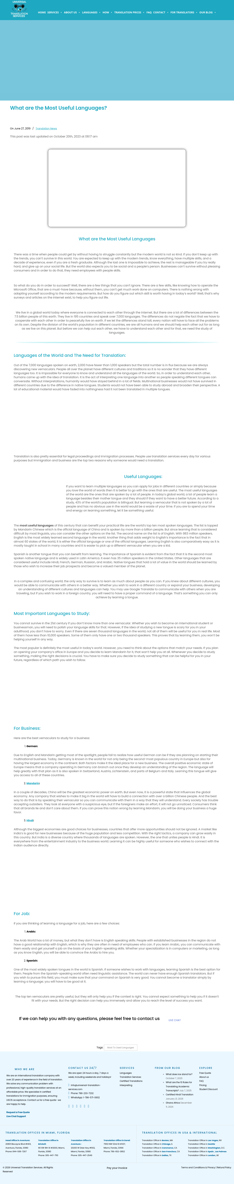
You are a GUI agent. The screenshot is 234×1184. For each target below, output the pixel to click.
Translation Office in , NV (205, 1140)
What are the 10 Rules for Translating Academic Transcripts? (179, 1086)
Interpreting (126, 1085)
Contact (161, 12)
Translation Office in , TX (156, 1155)
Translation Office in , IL (157, 1144)
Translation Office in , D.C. (206, 1147)
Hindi (30, 820)
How (108, 12)
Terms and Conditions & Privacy (198, 1167)
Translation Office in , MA (157, 1140)
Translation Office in (201, 1144)
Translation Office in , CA (159, 1147)
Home (42, 12)
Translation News (46, 128)
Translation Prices (129, 12)
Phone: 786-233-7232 (80, 1093)
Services (54, 12)
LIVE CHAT (175, 1020)
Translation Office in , (207, 1151)
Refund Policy (224, 1167)
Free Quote (205, 1073)
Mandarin (33, 783)
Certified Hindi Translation (179, 1094)
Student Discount (208, 1089)
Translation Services (130, 1077)
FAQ (149, 12)
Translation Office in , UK (203, 1155)
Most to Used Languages (120, 1047)
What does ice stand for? (179, 1074)
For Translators (184, 12)
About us (72, 12)
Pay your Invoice (117, 1168)
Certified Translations (131, 1081)
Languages (91, 12)
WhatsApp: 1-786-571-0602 (84, 1097)
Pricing (202, 1085)
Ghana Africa (173, 1102)
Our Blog (207, 12)
